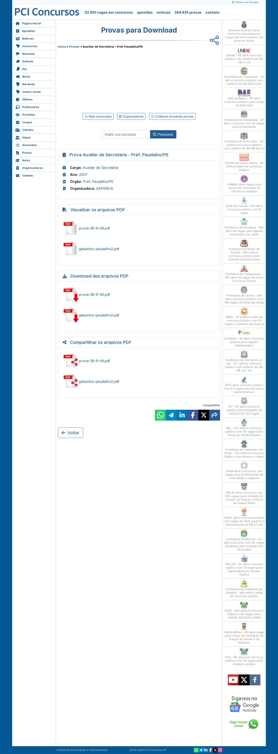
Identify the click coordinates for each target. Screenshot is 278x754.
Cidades (24, 129)
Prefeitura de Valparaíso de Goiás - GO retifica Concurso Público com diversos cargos (244, 449)
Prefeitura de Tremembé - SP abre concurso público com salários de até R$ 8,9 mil (244, 76)
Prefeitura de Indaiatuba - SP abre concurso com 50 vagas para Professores (244, 119)
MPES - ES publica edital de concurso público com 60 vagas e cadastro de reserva (244, 317)
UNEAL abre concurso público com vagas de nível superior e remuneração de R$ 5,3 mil (244, 517)
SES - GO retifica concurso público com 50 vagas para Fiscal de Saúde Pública (244, 428)
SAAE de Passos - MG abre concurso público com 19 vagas (244, 205)
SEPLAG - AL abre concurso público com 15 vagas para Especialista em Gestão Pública (244, 565)
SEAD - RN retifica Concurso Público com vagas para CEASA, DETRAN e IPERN (244, 610)
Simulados (26, 145)
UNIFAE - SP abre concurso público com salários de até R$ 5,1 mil (244, 55)
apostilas (145, 12)
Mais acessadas (98, 116)
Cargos (23, 122)
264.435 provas (188, 12)
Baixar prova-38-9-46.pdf (139, 294)
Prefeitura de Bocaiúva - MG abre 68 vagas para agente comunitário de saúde (244, 227)
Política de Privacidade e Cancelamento (82, 750)
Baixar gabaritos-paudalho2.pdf (139, 315)
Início (62, 46)
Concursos (26, 45)
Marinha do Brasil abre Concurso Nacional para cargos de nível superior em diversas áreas (244, 31)
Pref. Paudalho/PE (98, 181)
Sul (20, 68)
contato (212, 12)
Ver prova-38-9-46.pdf (139, 228)
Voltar (70, 432)
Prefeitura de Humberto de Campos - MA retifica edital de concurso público (244, 589)
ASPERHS (104, 188)
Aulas (22, 160)
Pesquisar (163, 134)
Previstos (25, 114)
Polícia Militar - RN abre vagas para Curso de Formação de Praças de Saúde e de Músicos (244, 633)
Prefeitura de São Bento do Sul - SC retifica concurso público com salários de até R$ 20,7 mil (244, 361)
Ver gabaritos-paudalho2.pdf (139, 249)
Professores (27, 107)
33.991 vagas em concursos (108, 12)
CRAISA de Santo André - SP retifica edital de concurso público (244, 162)
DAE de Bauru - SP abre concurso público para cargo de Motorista (244, 98)
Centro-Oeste (28, 91)
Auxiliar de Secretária (100, 167)
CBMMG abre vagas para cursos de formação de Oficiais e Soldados (244, 184)
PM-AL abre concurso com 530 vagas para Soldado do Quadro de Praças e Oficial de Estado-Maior (244, 494)
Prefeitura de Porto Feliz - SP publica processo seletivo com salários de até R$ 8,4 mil (244, 141)
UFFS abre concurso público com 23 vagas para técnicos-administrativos (244, 385)
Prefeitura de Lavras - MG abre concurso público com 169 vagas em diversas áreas (244, 295)
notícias (163, 12)
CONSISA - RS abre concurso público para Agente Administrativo (244, 338)
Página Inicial (28, 23)
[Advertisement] (103, 80)
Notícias (24, 38)
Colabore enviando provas (172, 116)
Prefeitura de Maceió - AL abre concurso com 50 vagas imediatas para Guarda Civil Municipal (244, 540)
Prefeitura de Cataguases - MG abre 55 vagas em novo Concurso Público (244, 274)
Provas (23, 152)
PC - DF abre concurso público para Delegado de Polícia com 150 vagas (244, 406)
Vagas (23, 137)
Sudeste (24, 61)
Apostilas (25, 30)
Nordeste (25, 84)
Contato (24, 175)
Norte (22, 76)
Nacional (25, 53)
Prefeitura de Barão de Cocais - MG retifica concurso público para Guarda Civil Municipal (244, 250)
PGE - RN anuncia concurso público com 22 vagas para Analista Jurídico (244, 657)
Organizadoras (29, 167)
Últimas (24, 99)
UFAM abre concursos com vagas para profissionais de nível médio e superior (244, 471)
